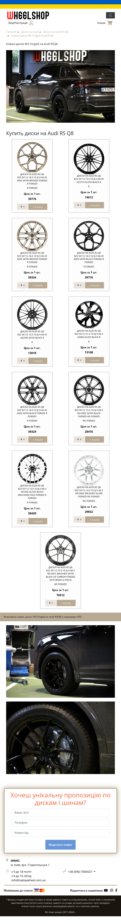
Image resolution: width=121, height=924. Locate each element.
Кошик (104, 22)
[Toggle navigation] (110, 15)
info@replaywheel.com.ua (28, 888)
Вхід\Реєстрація (21, 22)
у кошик (38, 207)
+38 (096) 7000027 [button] (80, 879)
